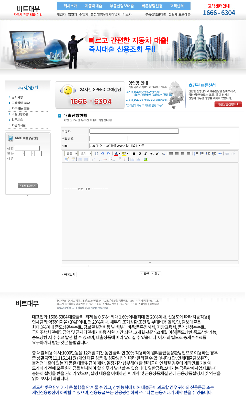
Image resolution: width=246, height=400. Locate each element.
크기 (84, 153)
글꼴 (69, 153)
